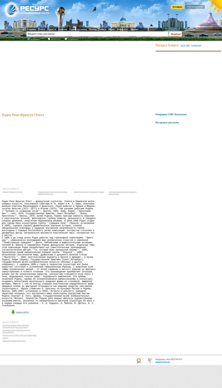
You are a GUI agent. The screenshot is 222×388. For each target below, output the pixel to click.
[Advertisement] (32, 76)
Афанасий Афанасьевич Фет (14, 364)
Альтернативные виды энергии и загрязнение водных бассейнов (16, 349)
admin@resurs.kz (162, 384)
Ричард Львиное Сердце (12, 192)
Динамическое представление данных (88, 192)
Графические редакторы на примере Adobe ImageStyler (52, 193)
